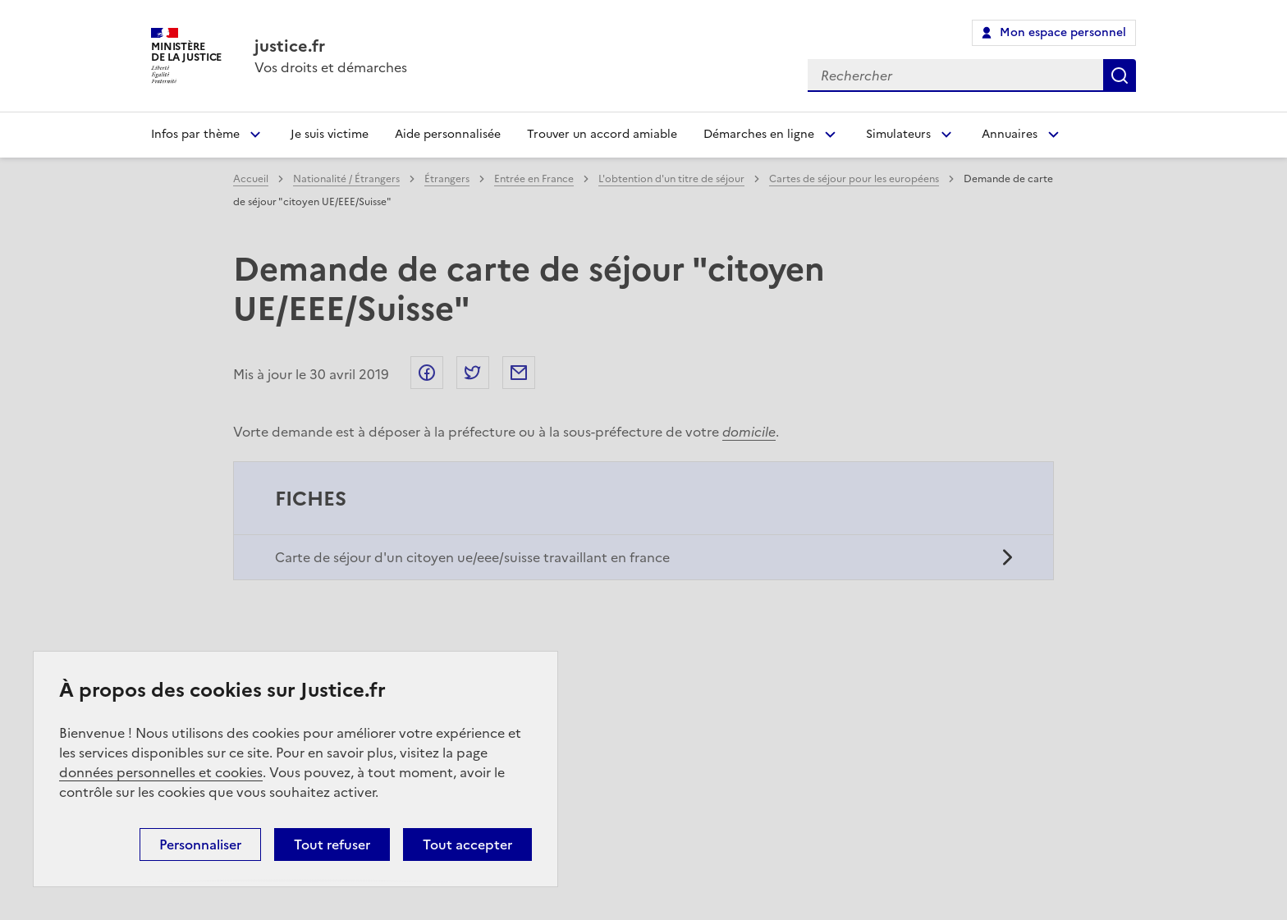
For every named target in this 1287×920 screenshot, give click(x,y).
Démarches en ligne (758, 134)
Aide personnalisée (448, 134)
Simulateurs (898, 134)
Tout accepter (467, 844)
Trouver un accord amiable (602, 134)
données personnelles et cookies (161, 772)
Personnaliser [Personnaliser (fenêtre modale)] (200, 844)
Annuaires (1009, 134)
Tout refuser (332, 844)
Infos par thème (195, 134)
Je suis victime (330, 134)
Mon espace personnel (1063, 32)
